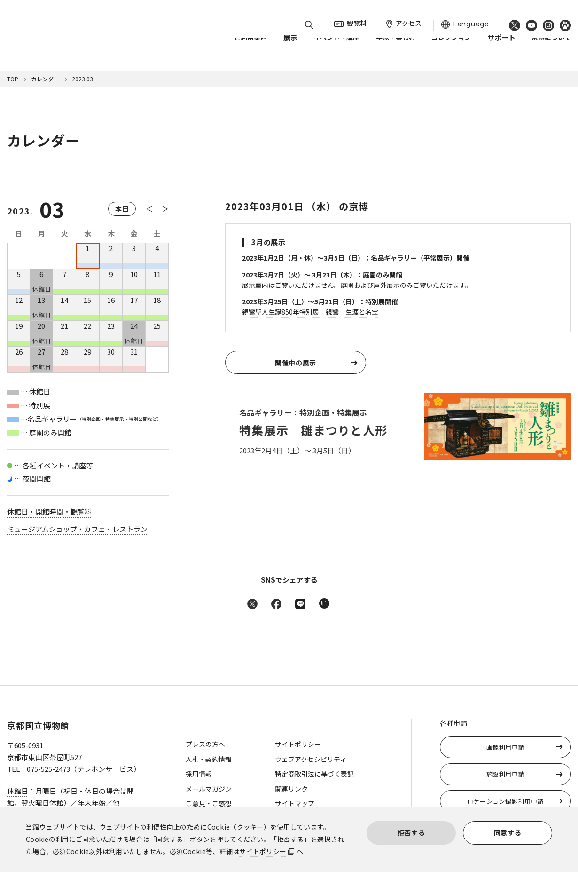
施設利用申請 (505, 773)
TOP (12, 79)
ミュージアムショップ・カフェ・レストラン (77, 529)
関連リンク (291, 788)
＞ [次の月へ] (165, 209)
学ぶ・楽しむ (395, 46)
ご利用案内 (250, 46)
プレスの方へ (205, 744)
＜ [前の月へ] (149, 209)
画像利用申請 (505, 747)
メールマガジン (209, 788)
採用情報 (199, 773)
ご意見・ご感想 (209, 803)
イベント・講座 (336, 46)
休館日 (17, 791)
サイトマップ (294, 803)
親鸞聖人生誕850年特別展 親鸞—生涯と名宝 (310, 312)
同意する (508, 832)
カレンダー (45, 79)
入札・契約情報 (209, 759)
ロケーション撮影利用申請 (505, 801)
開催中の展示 (295, 362)
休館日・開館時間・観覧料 (49, 511)
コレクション (451, 46)
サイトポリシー (262, 851)
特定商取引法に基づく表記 (314, 773)
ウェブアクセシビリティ (310, 759)
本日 (122, 209)
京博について (551, 46)
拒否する (411, 832)
